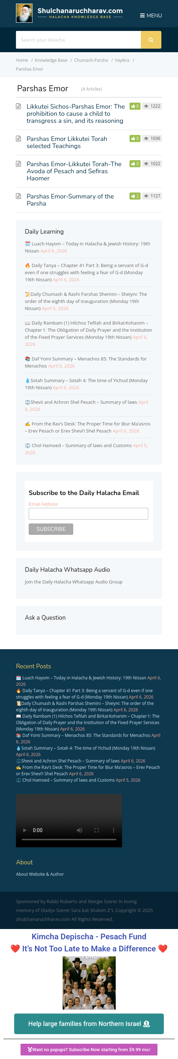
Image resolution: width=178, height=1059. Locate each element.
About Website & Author (40, 874)
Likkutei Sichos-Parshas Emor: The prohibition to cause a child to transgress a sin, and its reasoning (76, 113)
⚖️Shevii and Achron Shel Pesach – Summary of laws (81, 402)
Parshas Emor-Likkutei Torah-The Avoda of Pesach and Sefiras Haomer (74, 171)
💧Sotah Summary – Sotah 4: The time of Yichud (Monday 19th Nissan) (85, 748)
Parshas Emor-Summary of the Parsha (70, 200)
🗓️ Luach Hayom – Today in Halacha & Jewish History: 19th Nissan (81, 678)
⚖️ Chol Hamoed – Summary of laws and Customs (78, 445)
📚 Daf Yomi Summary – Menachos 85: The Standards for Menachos (83, 735)
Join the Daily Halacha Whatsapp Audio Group (73, 582)
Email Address (43, 504)
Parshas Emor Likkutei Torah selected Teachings (67, 142)
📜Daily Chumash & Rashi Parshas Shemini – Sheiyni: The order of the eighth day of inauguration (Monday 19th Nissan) (86, 301)
